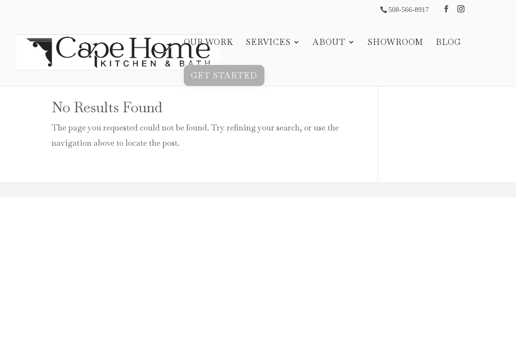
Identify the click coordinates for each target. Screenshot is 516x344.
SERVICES (268, 43)
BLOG (448, 43)
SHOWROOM (395, 43)
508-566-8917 (408, 9)
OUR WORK (208, 43)
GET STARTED (224, 75)
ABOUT (329, 43)
